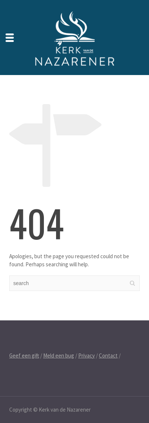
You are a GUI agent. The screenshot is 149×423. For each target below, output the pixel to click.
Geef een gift (24, 355)
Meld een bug (58, 355)
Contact (108, 355)
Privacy (86, 355)
